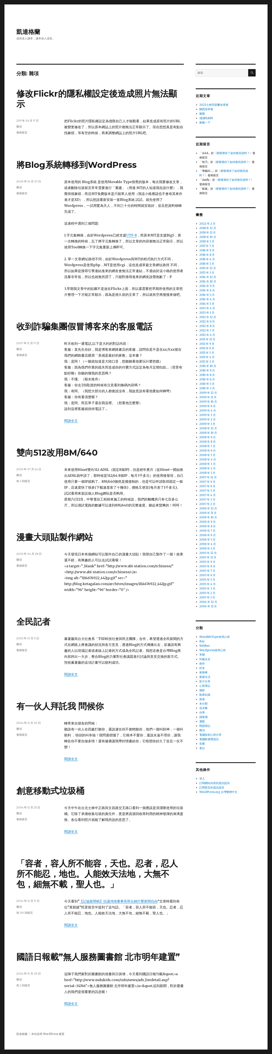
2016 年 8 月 (207, 255)
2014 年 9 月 (207, 286)
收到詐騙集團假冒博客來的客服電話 (84, 326)
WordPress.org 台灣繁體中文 (218, 792)
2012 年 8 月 (207, 326)
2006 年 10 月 (208, 517)
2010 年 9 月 (207, 370)
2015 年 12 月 (207, 268)
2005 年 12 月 (208, 553)
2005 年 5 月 (207, 579)
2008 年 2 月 (207, 468)
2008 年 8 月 (207, 442)
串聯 (202, 654)
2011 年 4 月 (207, 357)
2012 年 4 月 (207, 335)
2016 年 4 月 (207, 259)
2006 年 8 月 (207, 526)
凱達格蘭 (28, 31)
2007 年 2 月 (207, 504)
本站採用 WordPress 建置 (47, 1034)
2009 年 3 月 (207, 415)
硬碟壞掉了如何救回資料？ (233, 153)
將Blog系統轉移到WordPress (76, 165)
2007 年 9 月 (207, 482)
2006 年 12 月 (208, 508)
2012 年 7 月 (207, 330)
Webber (204, 646)
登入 (202, 778)
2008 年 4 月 (207, 459)
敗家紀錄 (204, 695)
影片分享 (204, 681)
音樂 (202, 743)
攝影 (202, 690)
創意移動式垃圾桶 (50, 791)
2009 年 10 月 (208, 401)
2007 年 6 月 (207, 486)
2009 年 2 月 (207, 419)
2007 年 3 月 (207, 499)
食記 (202, 748)
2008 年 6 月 (207, 450)
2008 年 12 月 (208, 428)
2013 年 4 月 (207, 308)
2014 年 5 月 (207, 295)
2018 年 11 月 (207, 232)
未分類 (203, 703)
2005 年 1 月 (207, 597)
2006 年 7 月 (207, 531)
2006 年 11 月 (208, 513)
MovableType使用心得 (214, 637)
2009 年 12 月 (208, 393)
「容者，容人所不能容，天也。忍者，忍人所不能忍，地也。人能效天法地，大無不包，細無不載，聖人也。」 (97, 873)
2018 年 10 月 (207, 237)
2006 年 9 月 (207, 522)
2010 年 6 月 (207, 379)
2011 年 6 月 (206, 348)
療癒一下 (204, 122)
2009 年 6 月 (207, 406)
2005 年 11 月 (207, 557)
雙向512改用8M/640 (57, 452)
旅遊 (202, 699)
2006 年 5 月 (207, 539)
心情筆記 (204, 686)
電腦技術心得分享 (210, 735)
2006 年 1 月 (207, 548)
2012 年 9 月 (207, 321)
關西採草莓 (206, 109)
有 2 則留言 (23, 481)
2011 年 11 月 (207, 339)
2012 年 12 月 (207, 317)
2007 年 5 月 (207, 490)
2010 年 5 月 (207, 384)
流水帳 (203, 708)
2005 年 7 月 (207, 571)
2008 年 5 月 (207, 455)
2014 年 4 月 (207, 299)
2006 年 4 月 (207, 544)
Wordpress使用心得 (212, 650)
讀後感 (203, 717)
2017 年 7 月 (206, 246)
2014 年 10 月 (207, 281)
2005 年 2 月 (207, 593)
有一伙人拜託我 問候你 (60, 706)
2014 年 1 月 (206, 304)
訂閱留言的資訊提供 (211, 787)
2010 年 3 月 (207, 388)
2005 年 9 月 (207, 562)
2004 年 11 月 (208, 606)
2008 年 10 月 (208, 433)
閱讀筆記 (204, 726)
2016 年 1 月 (206, 264)
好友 (202, 668)
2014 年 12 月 (207, 277)
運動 (202, 721)
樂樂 (202, 113)
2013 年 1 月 (206, 312)
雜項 (19, 126)
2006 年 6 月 (207, 535)
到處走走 (204, 659)
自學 (202, 712)
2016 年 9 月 (207, 250)
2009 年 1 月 (207, 424)
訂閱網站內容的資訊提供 (214, 783)
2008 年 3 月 (207, 464)
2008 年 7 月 (207, 446)
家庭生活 (204, 677)
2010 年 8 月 (207, 375)
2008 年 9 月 (207, 437)
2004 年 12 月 (208, 602)
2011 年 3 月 (206, 361)
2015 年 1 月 (206, 272)
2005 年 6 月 (207, 575)
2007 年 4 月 (207, 495)
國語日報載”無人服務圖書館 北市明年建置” (98, 957)
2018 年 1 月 (206, 241)
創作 (202, 663)
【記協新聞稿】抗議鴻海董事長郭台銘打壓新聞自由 (118, 901)
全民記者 (33, 621)
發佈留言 (21, 132)
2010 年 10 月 (207, 366)
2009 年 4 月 (207, 410)
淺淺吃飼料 (206, 118)
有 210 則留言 (24, 912)
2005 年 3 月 (207, 588)
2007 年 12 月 (208, 477)
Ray (202, 641)
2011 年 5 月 (206, 353)
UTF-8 (131, 235)
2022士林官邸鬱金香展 (213, 105)
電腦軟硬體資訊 (209, 739)
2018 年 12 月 (207, 228)
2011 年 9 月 (206, 344)
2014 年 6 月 (207, 290)
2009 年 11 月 (208, 397)
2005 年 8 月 (207, 566)
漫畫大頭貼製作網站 (54, 537)
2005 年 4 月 (207, 584)
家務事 (203, 672)
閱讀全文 (71, 421)
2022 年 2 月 (207, 223)
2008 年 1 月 (207, 473)
